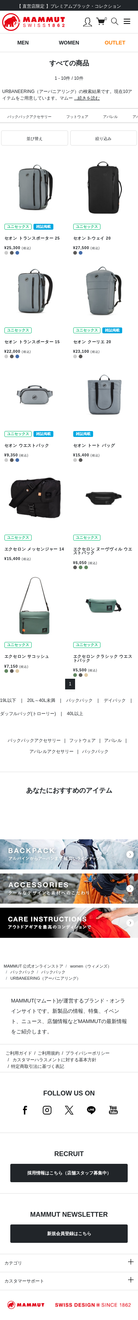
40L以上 (75, 713)
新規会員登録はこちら (69, 1233)
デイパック (115, 700)
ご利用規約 (49, 1053)
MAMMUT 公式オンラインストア (33, 966)
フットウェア (77, 117)
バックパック (79, 700)
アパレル (110, 117)
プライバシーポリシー (88, 1053)
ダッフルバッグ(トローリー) (28, 713)
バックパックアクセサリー (29, 117)
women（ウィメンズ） (90, 966)
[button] (34, 138)
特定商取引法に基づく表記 (37, 1066)
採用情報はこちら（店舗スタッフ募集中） (69, 1173)
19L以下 (8, 700)
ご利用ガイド (19, 1053)
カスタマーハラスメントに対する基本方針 (53, 1059)
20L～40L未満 (41, 700)
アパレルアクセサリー (51, 751)
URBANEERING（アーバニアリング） (45, 978)
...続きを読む (87, 98)
